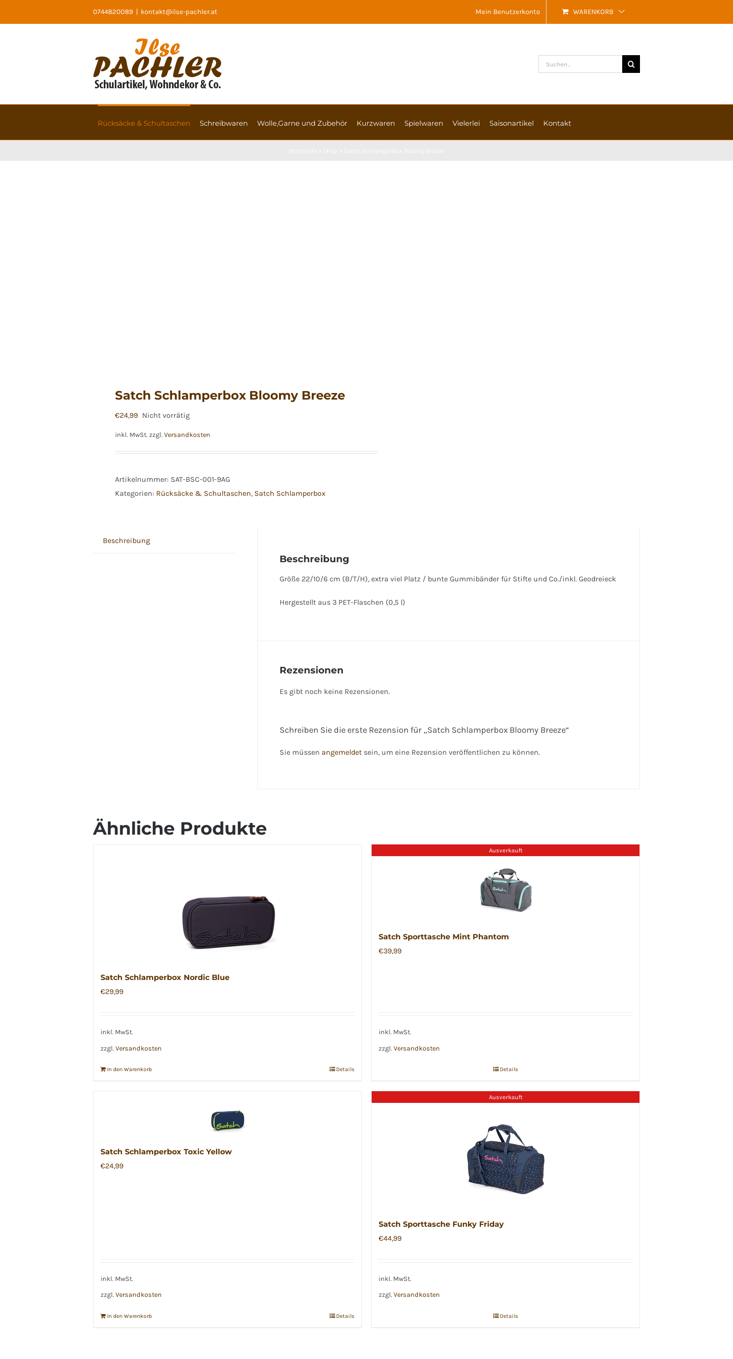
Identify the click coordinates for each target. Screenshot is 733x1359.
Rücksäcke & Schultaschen (203, 493)
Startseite (303, 150)
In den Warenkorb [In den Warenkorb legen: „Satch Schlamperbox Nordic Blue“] (129, 1069)
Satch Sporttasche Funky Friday (441, 1224)
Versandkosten (187, 435)
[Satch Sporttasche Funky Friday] (506, 1149)
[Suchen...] (580, 64)
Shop (330, 150)
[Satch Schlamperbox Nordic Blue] (227, 902)
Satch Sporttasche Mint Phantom (444, 936)
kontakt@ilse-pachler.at (179, 11)
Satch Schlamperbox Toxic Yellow (166, 1151)
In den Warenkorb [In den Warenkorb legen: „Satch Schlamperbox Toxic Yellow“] (129, 1316)
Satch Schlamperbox (289, 493)
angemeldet (342, 752)
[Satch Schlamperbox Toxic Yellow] (227, 1113)
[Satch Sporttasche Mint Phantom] (506, 882)
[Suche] (631, 64)
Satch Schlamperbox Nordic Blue (165, 977)
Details (345, 1069)
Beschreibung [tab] (126, 540)
